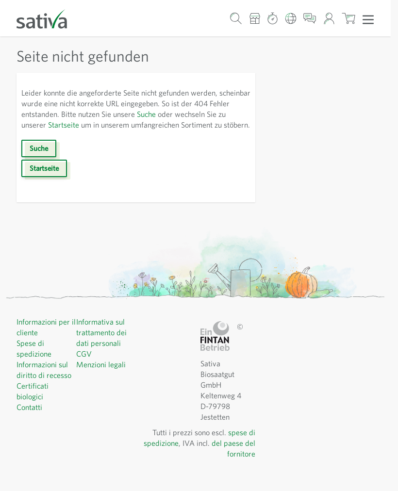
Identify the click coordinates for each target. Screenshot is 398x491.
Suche (196, 114)
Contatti (30, 417)
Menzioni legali (102, 375)
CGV (84, 364)
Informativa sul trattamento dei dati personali (102, 343)
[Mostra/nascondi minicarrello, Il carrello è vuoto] (348, 18)
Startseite (124, 124)
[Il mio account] (328, 18)
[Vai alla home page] (48, 18)
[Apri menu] (368, 19)
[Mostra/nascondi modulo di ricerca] (236, 18)
